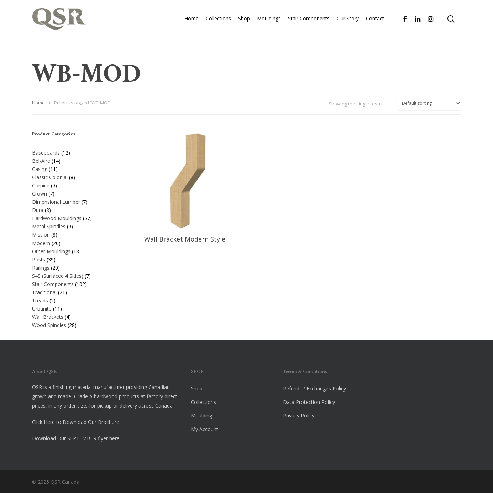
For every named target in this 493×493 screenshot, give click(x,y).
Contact (375, 24)
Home (191, 24)
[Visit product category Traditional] (77, 291)
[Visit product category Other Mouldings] (77, 250)
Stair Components (309, 24)
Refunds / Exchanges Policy (314, 388)
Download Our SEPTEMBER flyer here (76, 438)
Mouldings (269, 24)
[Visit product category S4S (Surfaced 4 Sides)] (77, 274)
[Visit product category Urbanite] (77, 307)
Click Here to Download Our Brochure (75, 422)
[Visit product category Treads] (77, 299)
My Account (204, 429)
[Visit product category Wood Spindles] (77, 323)
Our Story (348, 24)
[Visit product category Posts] (77, 258)
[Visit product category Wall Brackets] (77, 315)
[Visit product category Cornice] (77, 184)
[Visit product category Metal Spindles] (77, 225)
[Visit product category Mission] (77, 233)
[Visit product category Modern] (77, 242)
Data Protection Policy (309, 402)
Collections (218, 24)
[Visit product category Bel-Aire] (77, 159)
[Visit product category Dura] (77, 208)
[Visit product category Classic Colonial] (77, 176)
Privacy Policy (298, 415)
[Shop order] (429, 103)
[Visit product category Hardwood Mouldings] (77, 217)
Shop (244, 24)
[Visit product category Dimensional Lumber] (77, 200)
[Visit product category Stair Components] (77, 282)
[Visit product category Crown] (77, 192)
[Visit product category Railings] (77, 266)
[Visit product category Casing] (77, 167)
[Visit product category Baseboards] (77, 151)
